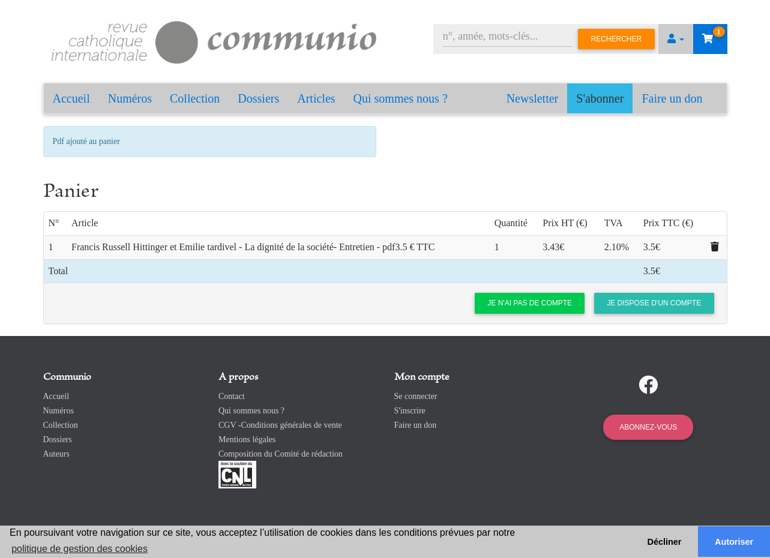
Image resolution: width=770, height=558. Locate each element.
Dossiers (258, 98)
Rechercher (616, 39)
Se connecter (416, 396)
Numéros (130, 98)
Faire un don (672, 98)
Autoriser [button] (734, 542)
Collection (195, 98)
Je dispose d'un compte (654, 303)
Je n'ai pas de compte (529, 303)
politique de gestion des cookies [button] (79, 549)
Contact (231, 396)
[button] (675, 39)
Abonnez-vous (648, 427)
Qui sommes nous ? (400, 98)
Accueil (71, 98)
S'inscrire (410, 410)
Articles (316, 98)
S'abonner (600, 98)
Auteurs (56, 453)
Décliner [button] (665, 542)
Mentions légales (246, 439)
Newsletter (533, 98)
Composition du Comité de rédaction (280, 453)
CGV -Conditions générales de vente (280, 425)
